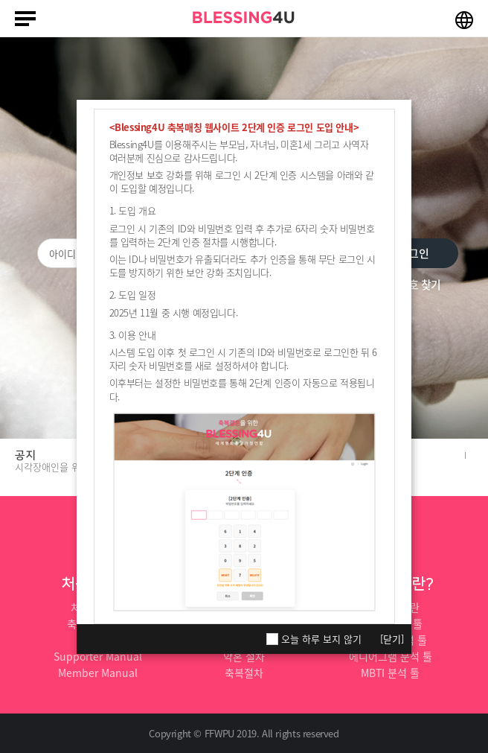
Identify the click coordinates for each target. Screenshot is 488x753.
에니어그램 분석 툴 (390, 656)
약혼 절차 (244, 656)
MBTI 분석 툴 (390, 672)
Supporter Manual (98, 656)
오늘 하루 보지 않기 (321, 639)
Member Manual (98, 672)
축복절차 (244, 672)
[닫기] (392, 639)
